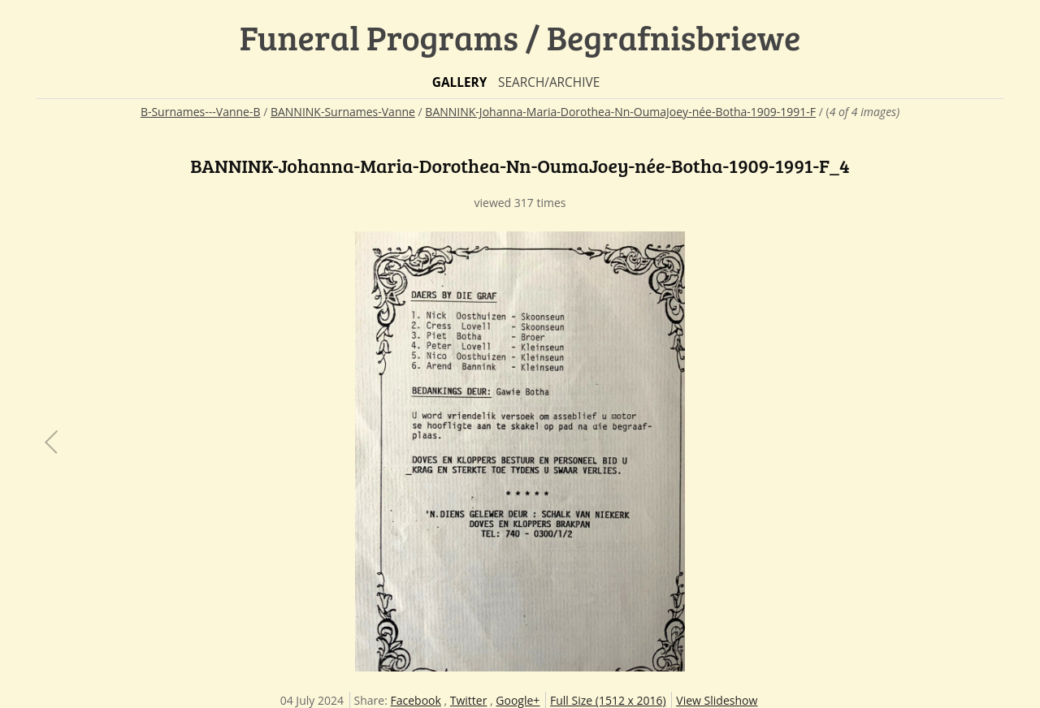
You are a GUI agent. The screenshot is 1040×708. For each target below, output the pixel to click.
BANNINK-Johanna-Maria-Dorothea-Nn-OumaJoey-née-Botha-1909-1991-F (620, 111)
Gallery (460, 82)
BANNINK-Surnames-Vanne (343, 111)
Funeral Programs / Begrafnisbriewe (520, 37)
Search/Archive (549, 82)
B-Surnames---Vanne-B (201, 111)
